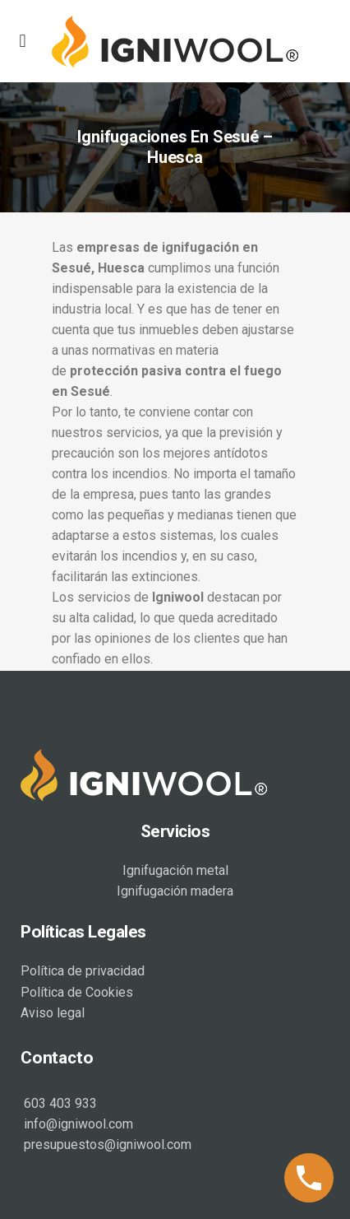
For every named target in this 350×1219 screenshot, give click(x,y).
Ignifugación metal (175, 869)
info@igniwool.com (77, 1122)
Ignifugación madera (175, 889)
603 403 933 (59, 1102)
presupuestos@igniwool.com (106, 1143)
